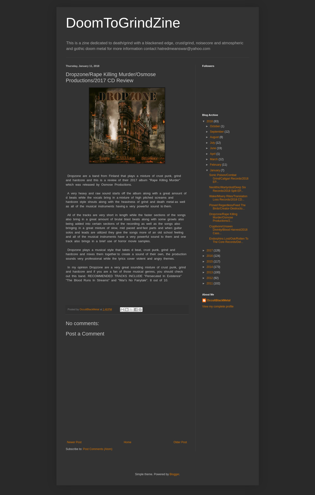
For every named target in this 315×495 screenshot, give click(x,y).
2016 (210, 256)
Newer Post (74, 442)
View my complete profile (218, 306)
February (216, 164)
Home (127, 442)
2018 (210, 121)
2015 (210, 261)
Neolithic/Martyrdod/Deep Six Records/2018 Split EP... (227, 189)
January (215, 170)
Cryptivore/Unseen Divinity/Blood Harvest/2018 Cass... (228, 230)
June (213, 148)
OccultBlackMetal (219, 300)
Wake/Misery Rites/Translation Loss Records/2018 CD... (228, 198)
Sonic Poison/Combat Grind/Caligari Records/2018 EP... (228, 178)
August (214, 137)
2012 (210, 278)
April (213, 153)
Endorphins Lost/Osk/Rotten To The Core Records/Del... (228, 240)
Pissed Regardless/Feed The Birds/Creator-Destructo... (227, 207)
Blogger (174, 474)
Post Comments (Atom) (97, 449)
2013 (210, 272)
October (215, 126)
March (214, 159)
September (217, 131)
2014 (210, 267)
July (213, 142)
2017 (210, 250)
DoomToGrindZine (123, 23)
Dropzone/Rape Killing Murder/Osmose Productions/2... (223, 218)
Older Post (180, 442)
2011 (210, 283)
